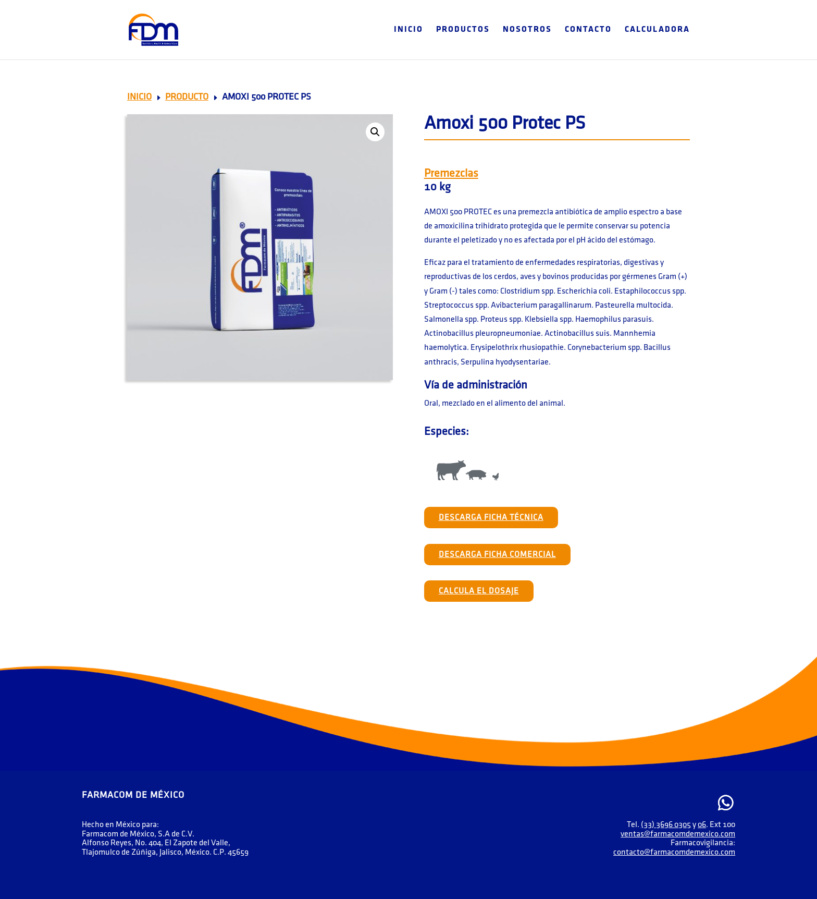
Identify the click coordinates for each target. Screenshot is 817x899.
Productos (463, 30)
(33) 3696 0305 (666, 825)
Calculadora (657, 30)
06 (702, 825)
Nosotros (527, 30)
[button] (375, 132)
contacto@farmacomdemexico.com (674, 852)
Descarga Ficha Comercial (497, 554)
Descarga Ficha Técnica (491, 517)
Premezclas (451, 173)
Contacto (588, 30)
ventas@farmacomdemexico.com (678, 834)
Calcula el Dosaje (479, 591)
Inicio (408, 30)
